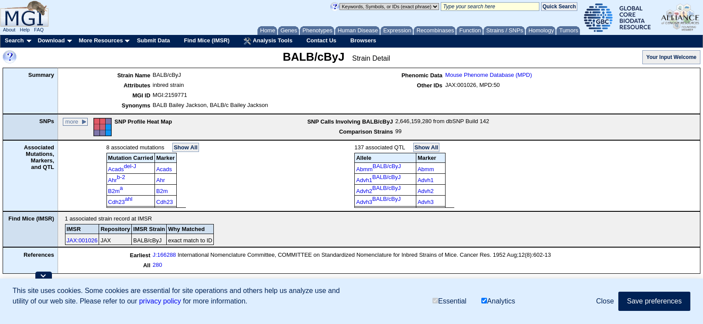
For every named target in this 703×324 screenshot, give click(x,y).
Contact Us (321, 40)
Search (14, 40)
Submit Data (153, 40)
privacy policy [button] (160, 301)
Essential (449, 301)
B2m (115, 189)
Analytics (498, 301)
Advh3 (378, 200)
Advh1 (378, 178)
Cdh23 (120, 200)
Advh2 (378, 189)
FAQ (39, 29)
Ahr (116, 178)
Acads (122, 167)
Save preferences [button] (654, 301)
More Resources (101, 40)
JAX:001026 (82, 240)
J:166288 (164, 255)
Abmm (378, 167)
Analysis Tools (267, 41)
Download (51, 40)
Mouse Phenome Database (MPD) (488, 75)
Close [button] (605, 301)
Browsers (363, 40)
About (9, 29)
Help (25, 29)
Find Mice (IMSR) (207, 40)
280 (157, 265)
